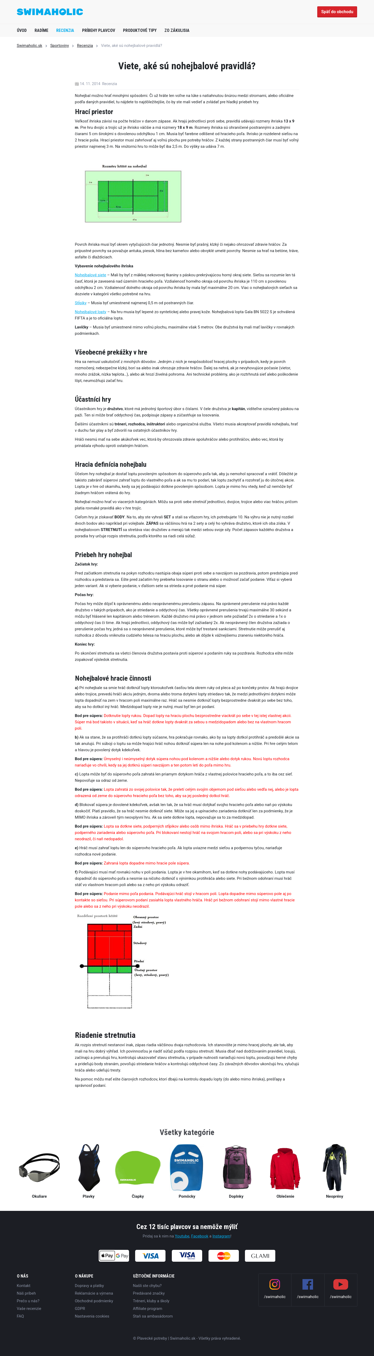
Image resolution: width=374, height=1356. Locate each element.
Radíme (41, 30)
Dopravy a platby (89, 1285)
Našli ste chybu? (147, 1285)
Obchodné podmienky (94, 1301)
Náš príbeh (26, 1293)
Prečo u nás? (28, 1301)
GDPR (80, 1308)
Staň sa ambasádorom (153, 1316)
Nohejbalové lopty (90, 311)
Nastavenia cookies (92, 1316)
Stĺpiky (81, 303)
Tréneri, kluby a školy (151, 1301)
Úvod (22, 30)
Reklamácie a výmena (94, 1293)
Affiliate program (147, 1308)
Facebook (199, 1236)
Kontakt (24, 1285)
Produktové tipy (140, 30)
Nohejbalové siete (90, 275)
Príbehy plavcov (98, 30)
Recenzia (65, 30)
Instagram (221, 1236)
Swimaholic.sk (29, 45)
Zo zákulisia (177, 30)
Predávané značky (149, 1293)
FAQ (20, 1316)
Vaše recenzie (29, 1308)
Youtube (182, 1236)
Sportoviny (59, 45)
